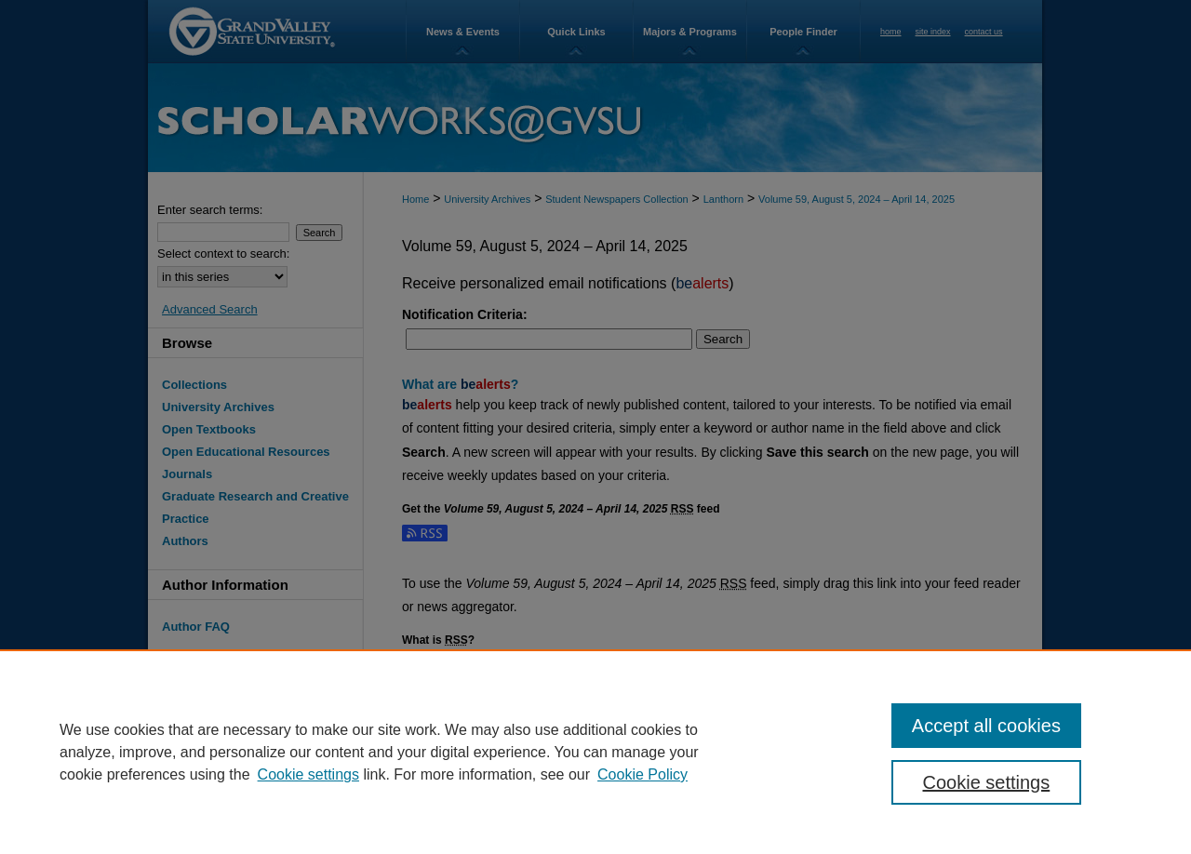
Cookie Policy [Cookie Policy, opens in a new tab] (642, 774)
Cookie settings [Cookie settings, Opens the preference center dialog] (986, 782)
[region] (595, 751)
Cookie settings (308, 774)
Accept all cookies (986, 725)
